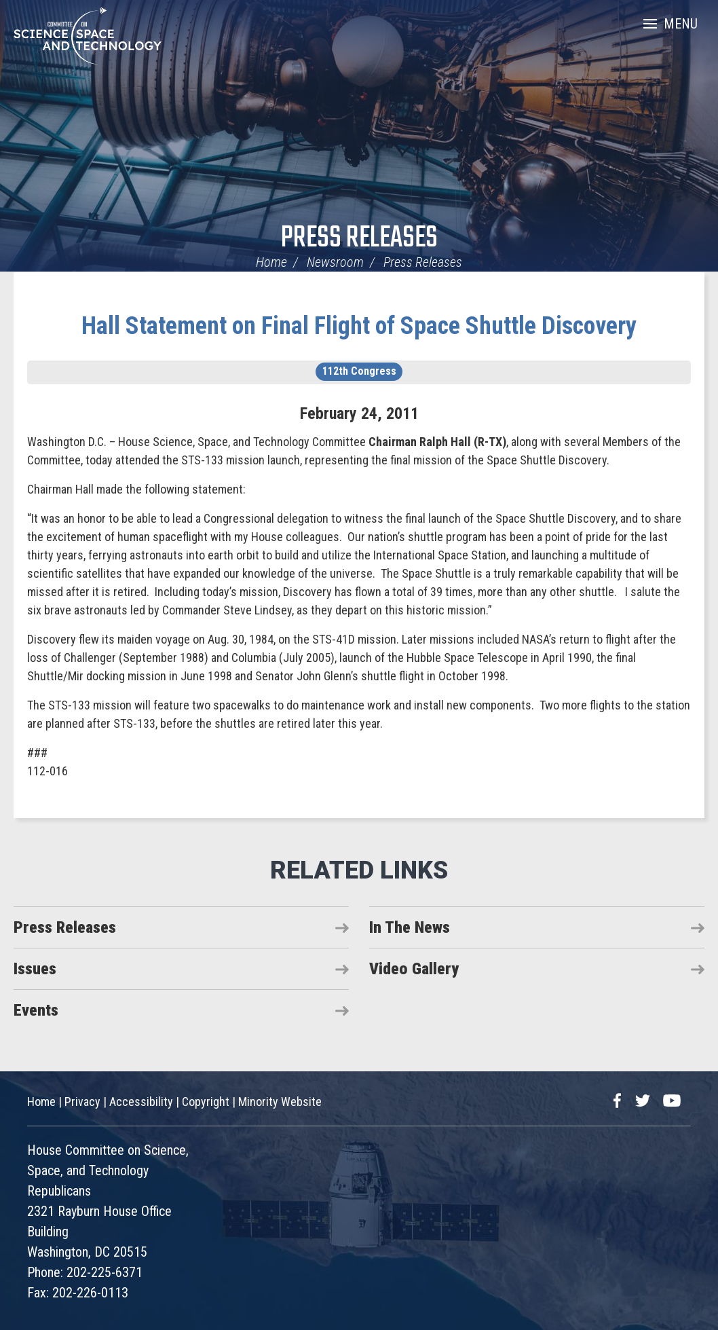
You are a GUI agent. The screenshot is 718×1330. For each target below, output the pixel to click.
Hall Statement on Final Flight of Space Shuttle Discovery (359, 326)
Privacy (82, 1101)
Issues (35, 968)
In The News (409, 927)
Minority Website (280, 1101)
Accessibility (141, 1101)
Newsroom (335, 262)
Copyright (205, 1101)
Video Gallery (414, 968)
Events (36, 1010)
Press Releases (359, 238)
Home (271, 262)
